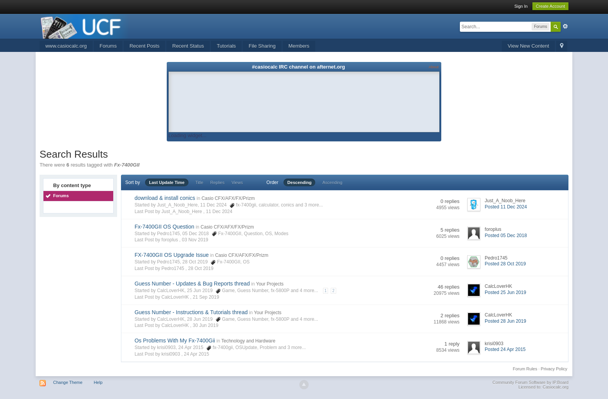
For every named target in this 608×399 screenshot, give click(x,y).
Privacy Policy (554, 368)
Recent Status (188, 46)
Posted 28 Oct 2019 (505, 264)
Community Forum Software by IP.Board (530, 382)
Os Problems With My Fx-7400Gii (175, 340)
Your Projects (269, 284)
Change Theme (68, 382)
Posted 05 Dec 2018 (506, 235)
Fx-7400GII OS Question (164, 227)
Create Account (550, 6)
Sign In (520, 6)
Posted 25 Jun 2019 (505, 292)
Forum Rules (525, 368)
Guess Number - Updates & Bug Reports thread (192, 283)
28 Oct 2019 (200, 268)
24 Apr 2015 (196, 354)
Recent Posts (144, 46)
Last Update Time (167, 182)
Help (98, 382)
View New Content (528, 46)
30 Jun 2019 (205, 325)
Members (298, 46)
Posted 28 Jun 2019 (505, 321)
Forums (108, 46)
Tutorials (226, 46)
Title (199, 182)
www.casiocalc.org (66, 46)
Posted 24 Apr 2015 (505, 349)
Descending (299, 182)
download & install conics (165, 198)
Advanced (565, 26)
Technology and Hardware (248, 341)
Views (237, 182)
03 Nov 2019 (195, 239)
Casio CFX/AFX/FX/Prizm (228, 198)
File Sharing (262, 46)
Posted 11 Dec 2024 (506, 207)
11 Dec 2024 (219, 211)
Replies (217, 182)
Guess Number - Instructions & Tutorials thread (191, 312)
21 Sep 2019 (206, 297)
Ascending (332, 182)
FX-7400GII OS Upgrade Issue (172, 255)
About (434, 67)
